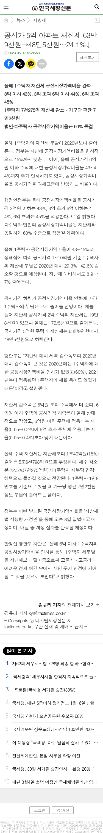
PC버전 (62, 810)
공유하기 (97, 20)
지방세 (39, 20)
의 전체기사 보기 (66, 605)
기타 (42, 64)
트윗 (20, 64)
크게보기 (87, 57)
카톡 (31, 64)
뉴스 (20, 20)
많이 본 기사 (19, 650)
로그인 (39, 810)
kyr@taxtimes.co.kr (47, 613)
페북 (9, 64)
